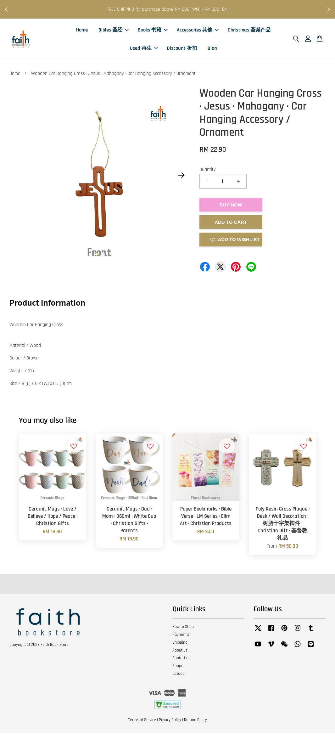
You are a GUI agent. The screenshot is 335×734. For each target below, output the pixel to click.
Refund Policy (195, 720)
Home (82, 30)
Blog (212, 48)
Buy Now (231, 205)
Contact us (181, 659)
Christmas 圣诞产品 (249, 30)
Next (181, 176)
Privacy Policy (170, 720)
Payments (181, 635)
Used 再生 (144, 48)
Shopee (179, 666)
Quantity (207, 170)
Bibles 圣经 (113, 30)
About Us (179, 651)
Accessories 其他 (198, 30)
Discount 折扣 (182, 48)
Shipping (179, 643)
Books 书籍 (153, 30)
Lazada (178, 674)
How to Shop (183, 627)
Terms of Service (142, 720)
